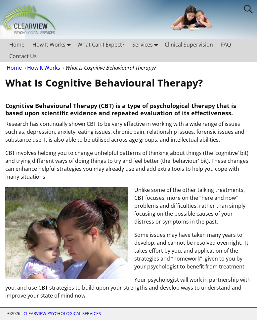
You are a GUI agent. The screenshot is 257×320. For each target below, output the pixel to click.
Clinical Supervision (189, 44)
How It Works (52, 45)
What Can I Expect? (100, 44)
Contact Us (23, 56)
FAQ (226, 44)
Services (146, 45)
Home (16, 44)
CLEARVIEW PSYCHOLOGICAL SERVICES (62, 313)
